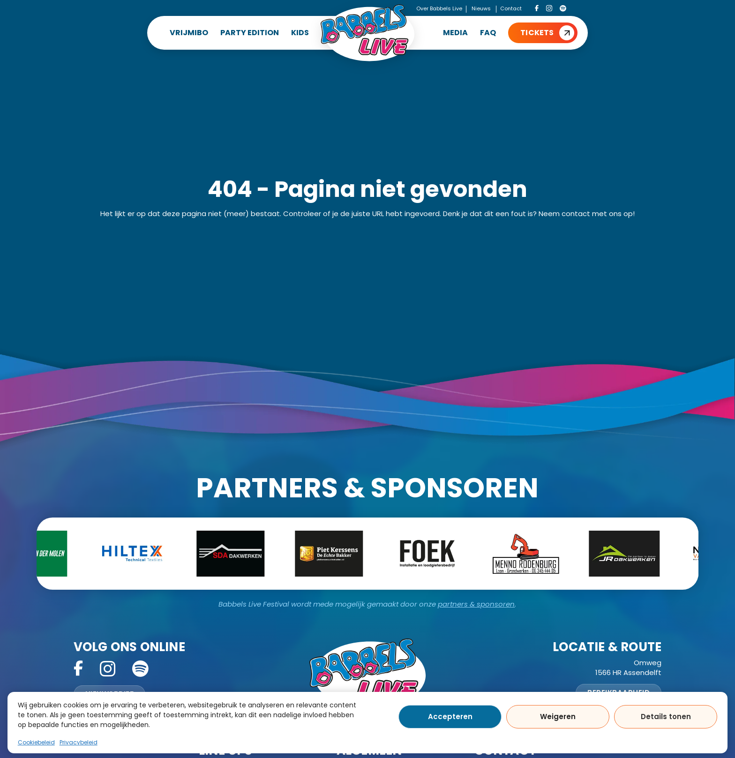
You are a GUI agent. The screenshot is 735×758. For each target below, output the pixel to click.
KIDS (300, 32)
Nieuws (481, 8)
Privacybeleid (79, 742)
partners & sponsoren (476, 604)
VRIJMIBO (189, 32)
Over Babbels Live (439, 8)
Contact (511, 8)
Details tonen (666, 716)
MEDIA (455, 32)
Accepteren (450, 716)
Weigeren (558, 716)
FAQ (488, 32)
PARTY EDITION (249, 32)
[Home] (367, 33)
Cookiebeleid (36, 742)
